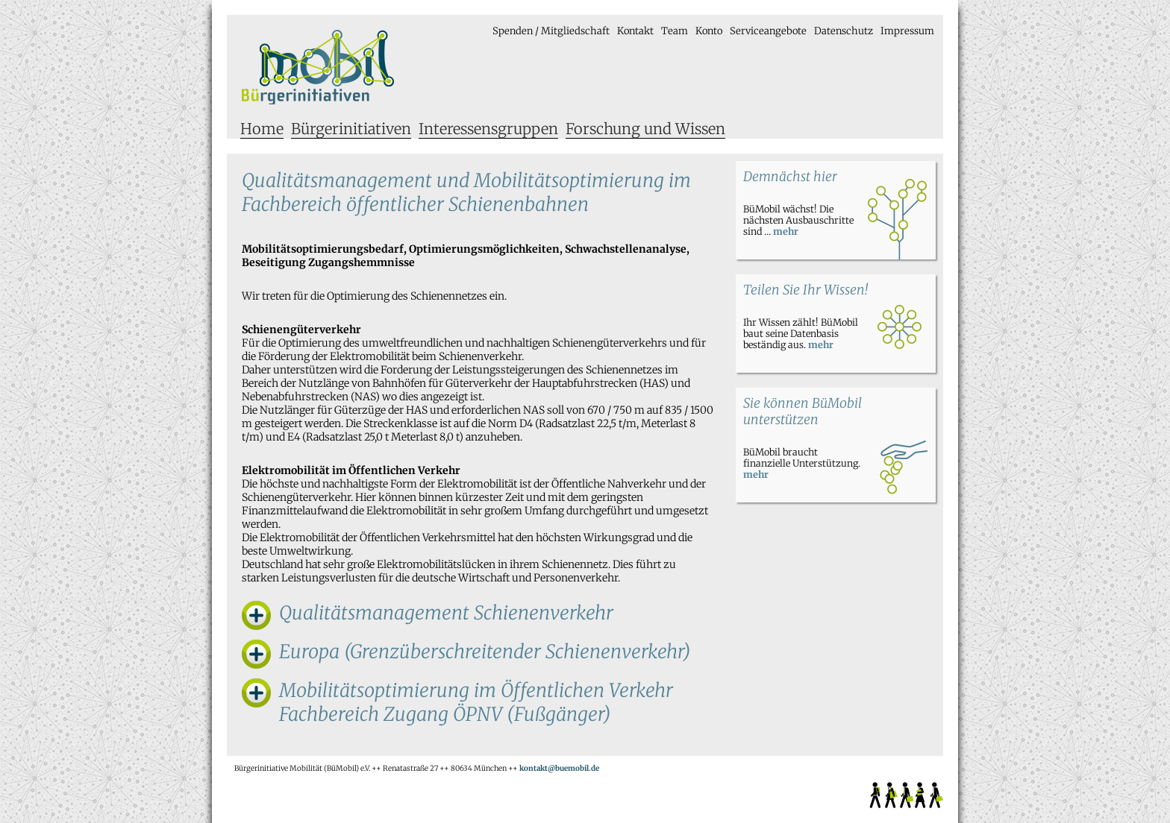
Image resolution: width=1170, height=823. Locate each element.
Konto (708, 31)
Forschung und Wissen (645, 128)
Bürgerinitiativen (351, 128)
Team (674, 31)
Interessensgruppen (488, 128)
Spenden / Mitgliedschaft (551, 31)
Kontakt (635, 31)
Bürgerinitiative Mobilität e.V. (318, 67)
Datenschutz (843, 31)
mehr (785, 231)
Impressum (907, 31)
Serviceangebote (768, 31)
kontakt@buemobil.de (559, 768)
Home (262, 128)
